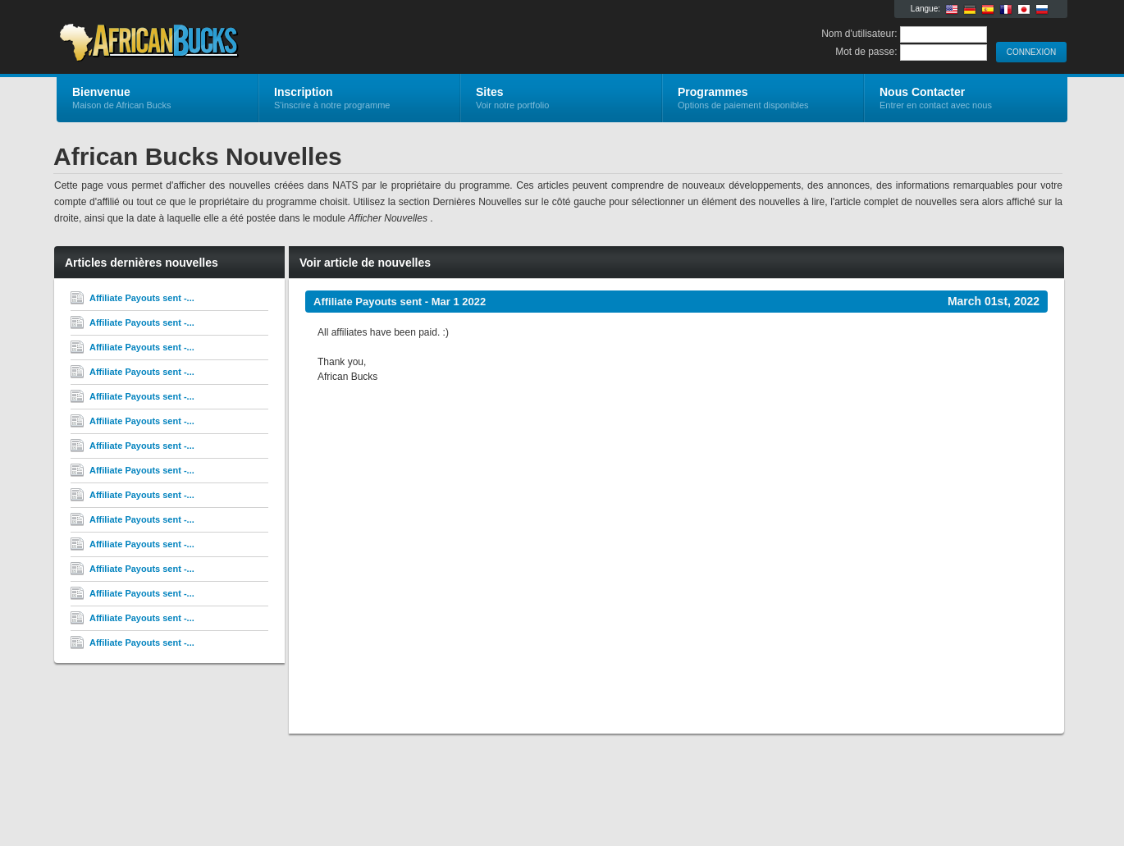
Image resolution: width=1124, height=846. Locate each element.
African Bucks (252, 37)
